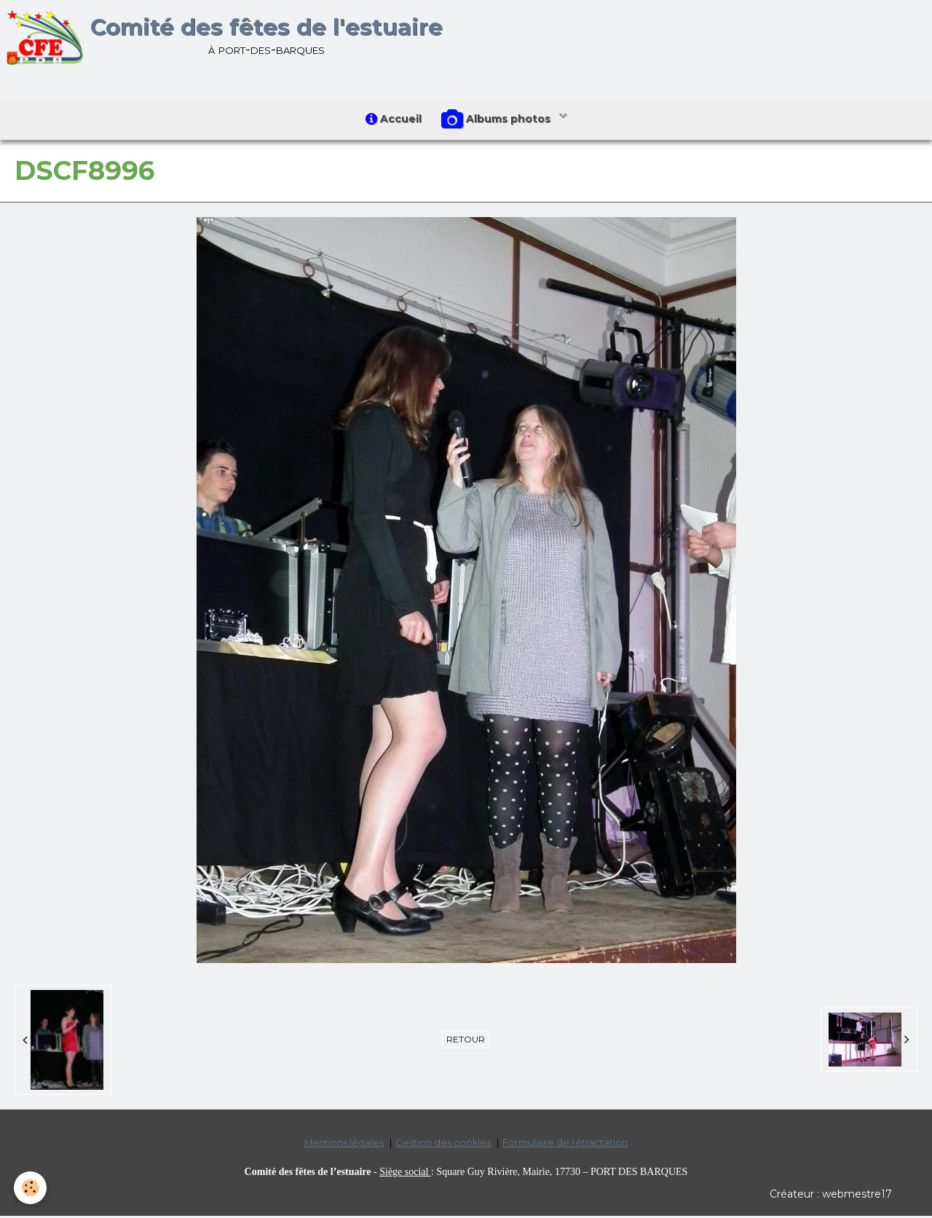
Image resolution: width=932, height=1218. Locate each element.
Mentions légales (344, 1144)
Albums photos (499, 121)
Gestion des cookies (443, 1144)
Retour (465, 1041)
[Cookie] (31, 1187)
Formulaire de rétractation (565, 1144)
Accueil (393, 120)
